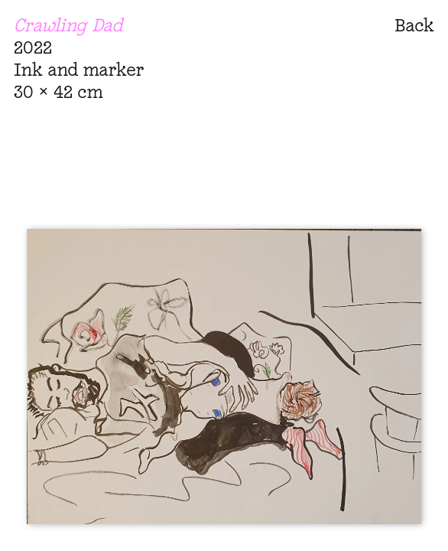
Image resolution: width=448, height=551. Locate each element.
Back (414, 25)
